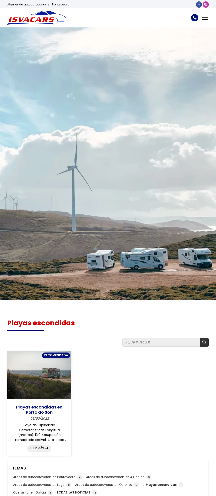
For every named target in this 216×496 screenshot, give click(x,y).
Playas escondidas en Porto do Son (39, 410)
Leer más (37, 448)
